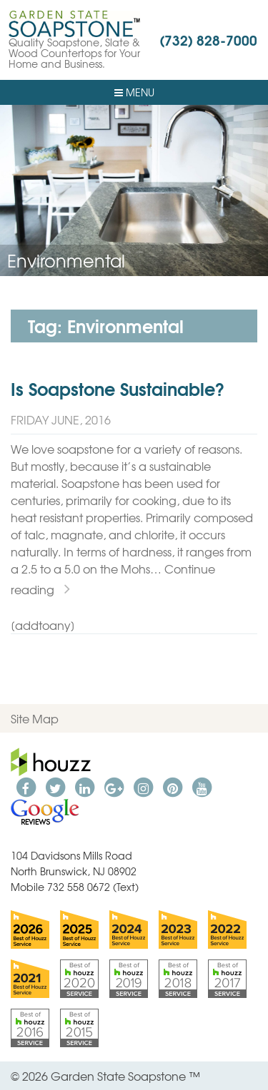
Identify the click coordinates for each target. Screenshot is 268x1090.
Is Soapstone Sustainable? (117, 388)
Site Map (35, 718)
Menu (134, 92)
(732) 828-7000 (208, 39)
